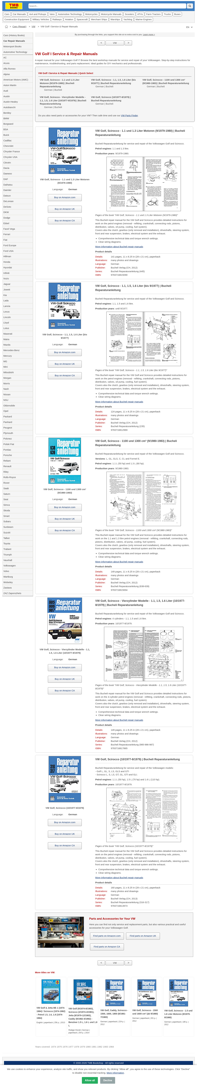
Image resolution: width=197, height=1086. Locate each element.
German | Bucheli (113, 83)
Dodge (6, 217)
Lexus (6, 311)
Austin (6, 96)
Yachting (127, 19)
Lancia (6, 306)
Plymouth (8, 433)
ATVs (140, 14)
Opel (5, 411)
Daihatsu (7, 184)
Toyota (6, 543)
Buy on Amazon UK (65, 209)
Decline (107, 1080)
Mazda (6, 344)
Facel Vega (9, 229)
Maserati (7, 333)
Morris (6, 383)
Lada (5, 300)
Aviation (69, 19)
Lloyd (6, 322)
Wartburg (8, 576)
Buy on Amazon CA (65, 220)
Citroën (7, 162)
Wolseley (8, 582)
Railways (57, 19)
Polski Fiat (8, 444)
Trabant (7, 549)
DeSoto (7, 206)
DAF (5, 179)
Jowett (6, 289)
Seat (5, 499)
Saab (6, 488)
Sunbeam (8, 527)
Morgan (7, 378)
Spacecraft (82, 19)
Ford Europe (9, 245)
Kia (5, 295)
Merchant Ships (99, 19)
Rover (6, 482)
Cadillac (7, 140)
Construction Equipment (16, 19)
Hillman (7, 256)
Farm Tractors (153, 14)
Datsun (7, 195)
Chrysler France (11, 151)
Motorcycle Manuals (111, 14)
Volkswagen (9, 565)
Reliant (7, 460)
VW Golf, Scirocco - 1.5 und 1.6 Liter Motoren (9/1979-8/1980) (178, 1014)
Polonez (7, 438)
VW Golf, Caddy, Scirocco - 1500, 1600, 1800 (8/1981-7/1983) (114, 1013)
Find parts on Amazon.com (107, 935)
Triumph (7, 554)
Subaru (7, 521)
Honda (6, 262)
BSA (5, 129)
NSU (5, 400)
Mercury (7, 355)
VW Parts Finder (129, 115)
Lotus (6, 328)
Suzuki (6, 532)
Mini (5, 366)
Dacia (6, 168)
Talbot (6, 538)
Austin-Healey (10, 101)
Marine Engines (144, 19)
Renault (7, 466)
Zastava (7, 587)
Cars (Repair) (19, 26)
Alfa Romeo (9, 68)
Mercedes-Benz (11, 350)
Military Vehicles (40, 19)
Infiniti (6, 273)
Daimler (7, 190)
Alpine (6, 74)
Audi (5, 90)
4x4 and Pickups (37, 14)
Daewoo (7, 173)
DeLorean (8, 201)
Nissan (6, 394)
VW (33, 26)
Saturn (6, 494)
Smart (6, 516)
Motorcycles (91, 14)
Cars (6, 14)
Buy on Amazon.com (64, 197)
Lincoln (7, 317)
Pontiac (7, 449)
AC (5, 57)
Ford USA (8, 251)
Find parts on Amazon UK (143, 935)
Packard (7, 416)
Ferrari (6, 234)
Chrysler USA (10, 157)
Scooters (129, 14)
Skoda (6, 510)
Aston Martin (9, 85)
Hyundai (7, 267)
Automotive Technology (70, 14)
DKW (6, 212)
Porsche (7, 455)
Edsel (6, 223)
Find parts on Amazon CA (107, 946)
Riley (5, 471)
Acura (6, 63)
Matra (6, 339)
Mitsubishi (8, 372)
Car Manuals (19, 14)
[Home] (6, 27)
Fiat (5, 239)
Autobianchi (9, 107)
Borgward (8, 123)
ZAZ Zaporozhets (12, 593)
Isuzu (6, 278)
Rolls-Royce (9, 477)
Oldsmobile (9, 405)
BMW (6, 118)
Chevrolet (8, 146)
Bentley (7, 113)
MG (5, 361)
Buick (6, 135)
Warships (115, 19)
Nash (6, 389)
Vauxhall (7, 560)
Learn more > (149, 34)
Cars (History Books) (14, 35)
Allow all (90, 1080)
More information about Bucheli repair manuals (119, 246)
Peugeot (7, 427)
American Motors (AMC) (15, 79)
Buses (177, 14)
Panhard (7, 422)
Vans (52, 14)
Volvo (6, 571)
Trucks (167, 14)
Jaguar (6, 284)
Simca (6, 505)
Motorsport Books (12, 46)
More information (115, 1072)
